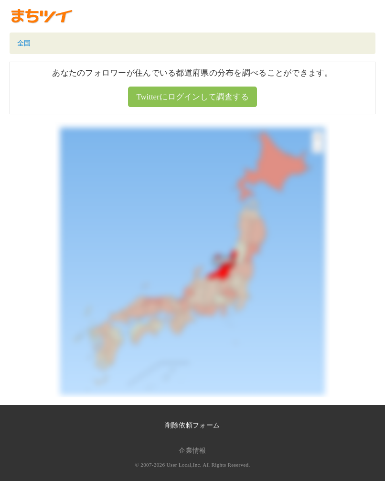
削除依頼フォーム (192, 425)
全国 (24, 43)
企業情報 (192, 450)
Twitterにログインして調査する (192, 96)
